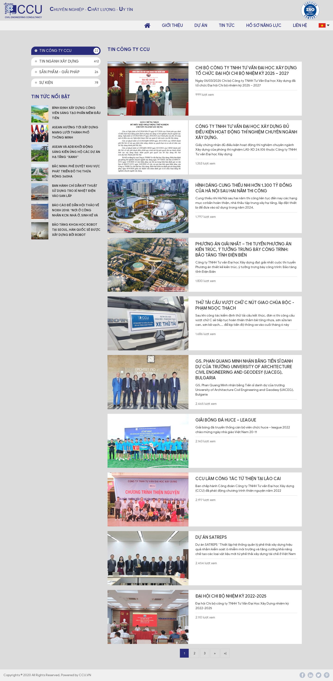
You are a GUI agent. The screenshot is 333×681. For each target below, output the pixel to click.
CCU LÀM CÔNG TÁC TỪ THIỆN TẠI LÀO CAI (238, 478)
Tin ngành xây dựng (69, 61)
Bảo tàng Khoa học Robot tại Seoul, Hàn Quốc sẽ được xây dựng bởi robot (76, 230)
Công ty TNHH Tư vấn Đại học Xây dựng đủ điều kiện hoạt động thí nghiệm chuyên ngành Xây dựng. (246, 132)
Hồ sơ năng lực (263, 25)
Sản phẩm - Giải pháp (69, 72)
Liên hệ (300, 25)
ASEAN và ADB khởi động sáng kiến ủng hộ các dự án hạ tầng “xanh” (76, 152)
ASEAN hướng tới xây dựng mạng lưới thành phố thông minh (75, 132)
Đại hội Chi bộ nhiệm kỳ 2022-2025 (230, 596)
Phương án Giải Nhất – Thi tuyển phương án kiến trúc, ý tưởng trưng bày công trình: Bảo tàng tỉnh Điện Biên (243, 249)
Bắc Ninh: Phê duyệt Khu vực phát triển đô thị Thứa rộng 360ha (76, 171)
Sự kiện (69, 83)
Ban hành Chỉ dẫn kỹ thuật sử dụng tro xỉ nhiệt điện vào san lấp (74, 191)
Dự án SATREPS (211, 537)
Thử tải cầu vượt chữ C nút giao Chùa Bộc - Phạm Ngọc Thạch (244, 305)
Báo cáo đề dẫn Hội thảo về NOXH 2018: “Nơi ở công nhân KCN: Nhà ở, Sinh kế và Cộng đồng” (75, 210)
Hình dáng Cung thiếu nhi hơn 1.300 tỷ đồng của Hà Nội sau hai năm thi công (243, 188)
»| (225, 653)
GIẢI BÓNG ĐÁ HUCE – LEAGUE (225, 420)
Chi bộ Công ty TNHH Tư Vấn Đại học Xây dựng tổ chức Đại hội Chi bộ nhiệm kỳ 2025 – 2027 (246, 70)
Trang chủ (147, 25)
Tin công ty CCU (69, 51)
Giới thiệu (172, 25)
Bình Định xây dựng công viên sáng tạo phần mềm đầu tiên (76, 113)
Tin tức (227, 25)
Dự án (200, 25)
